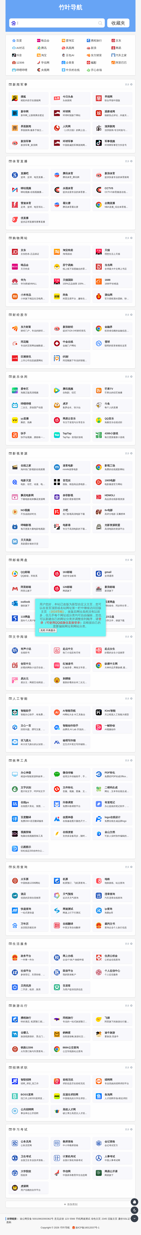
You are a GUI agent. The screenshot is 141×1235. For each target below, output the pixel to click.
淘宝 (44, 55)
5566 (72, 1218)
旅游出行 (18, 1005)
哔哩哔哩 (21, 69)
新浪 (93, 47)
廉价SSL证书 (125, 1218)
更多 (128, 84)
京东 (118, 40)
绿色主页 (96, 1218)
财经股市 (18, 314)
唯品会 (45, 40)
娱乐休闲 (18, 376)
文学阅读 (18, 636)
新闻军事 (18, 84)
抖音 (19, 55)
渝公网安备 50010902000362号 (36, 1218)
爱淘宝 (70, 40)
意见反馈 (59, 1218)
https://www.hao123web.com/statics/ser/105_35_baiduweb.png (100, 23)
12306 (20, 62)
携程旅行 (96, 40)
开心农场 (96, 69)
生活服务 (18, 943)
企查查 (70, 62)
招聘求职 (18, 1067)
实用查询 (18, 867)
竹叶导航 (65, 1227)
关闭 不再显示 (47, 630)
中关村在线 (73, 69)
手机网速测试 (83, 1218)
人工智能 (18, 698)
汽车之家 (121, 55)
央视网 (45, 69)
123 (67, 1218)
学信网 (45, 62)
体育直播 (18, 161)
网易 (118, 47)
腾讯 (44, 47)
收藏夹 (118, 23)
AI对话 (20, 47)
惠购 (8, 1222)
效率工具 (18, 760)
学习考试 (18, 1129)
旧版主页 (112, 1218)
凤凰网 (70, 47)
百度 (19, 40)
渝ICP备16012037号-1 (85, 1227)
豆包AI (70, 55)
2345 (104, 1218)
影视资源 (18, 453)
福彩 (93, 62)
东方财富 (96, 55)
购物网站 (18, 238)
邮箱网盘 (18, 560)
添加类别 (72, 1204)
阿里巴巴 (121, 62)
